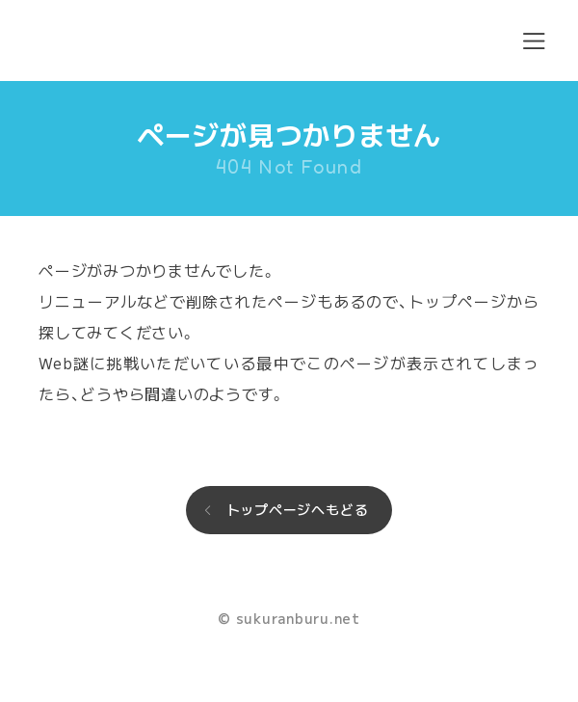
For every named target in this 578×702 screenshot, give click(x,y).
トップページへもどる (297, 509)
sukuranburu (103, 40)
